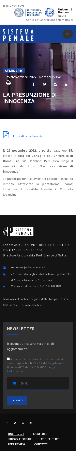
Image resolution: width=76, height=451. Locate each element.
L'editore (40, 433)
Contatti (41, 444)
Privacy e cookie (20, 439)
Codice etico (50, 439)
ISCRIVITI (17, 400)
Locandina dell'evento (23, 136)
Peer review (16, 444)
